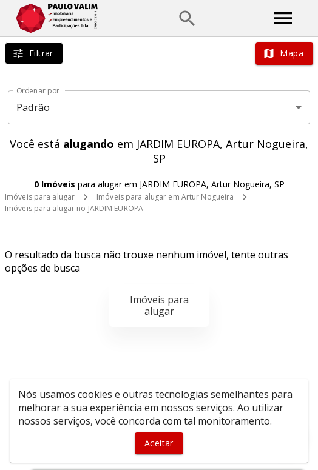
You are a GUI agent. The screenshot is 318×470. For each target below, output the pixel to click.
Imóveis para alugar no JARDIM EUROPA (74, 208)
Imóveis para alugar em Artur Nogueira (165, 197)
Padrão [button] (33, 107)
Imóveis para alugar (40, 197)
